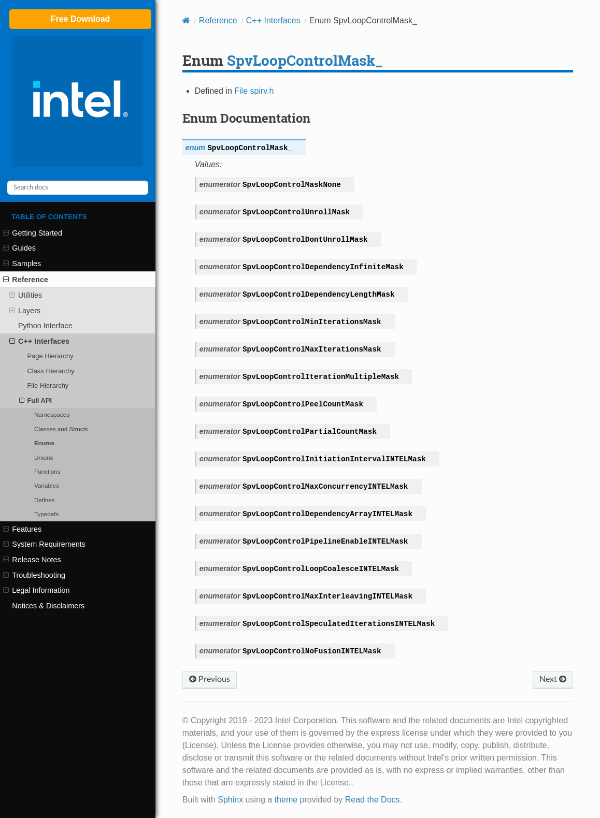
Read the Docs (372, 799)
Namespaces (51, 414)
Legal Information (36, 590)
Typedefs (46, 513)
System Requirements (44, 544)
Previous (209, 679)
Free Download (80, 18)
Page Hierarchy (50, 356)
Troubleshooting (34, 575)
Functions (47, 471)
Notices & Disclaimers (48, 606)
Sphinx (230, 799)
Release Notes (32, 559)
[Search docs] (78, 187)
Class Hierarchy (50, 371)
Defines (44, 499)
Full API (35, 400)
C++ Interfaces (39, 341)
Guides (19, 248)
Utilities (25, 295)
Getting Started (32, 233)
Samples (22, 263)
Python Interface (45, 326)
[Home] (186, 20)
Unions (43, 457)
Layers (24, 310)
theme (286, 799)
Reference (25, 279)
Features (22, 529)
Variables (46, 485)
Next (552, 679)
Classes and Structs (61, 429)
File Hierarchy (47, 385)
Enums (44, 443)
